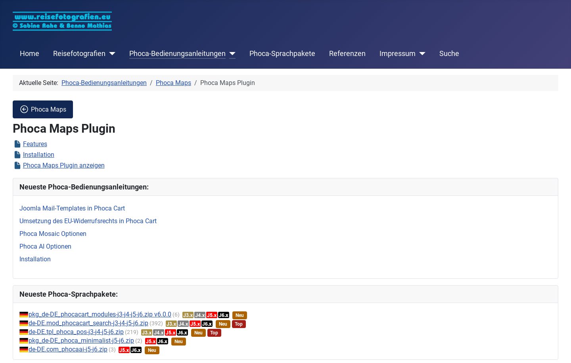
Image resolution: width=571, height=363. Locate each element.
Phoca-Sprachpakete (282, 54)
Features (35, 144)
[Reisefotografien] (110, 53)
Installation (38, 154)
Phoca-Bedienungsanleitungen (177, 54)
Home (29, 54)
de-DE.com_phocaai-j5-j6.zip (68, 349)
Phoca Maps (42, 109)
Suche (449, 54)
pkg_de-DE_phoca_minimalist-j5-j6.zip (81, 340)
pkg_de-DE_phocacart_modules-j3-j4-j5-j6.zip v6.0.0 (100, 314)
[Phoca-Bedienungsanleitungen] (231, 53)
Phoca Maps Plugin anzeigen (64, 165)
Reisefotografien (79, 54)
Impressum (397, 54)
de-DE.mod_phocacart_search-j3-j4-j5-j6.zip (88, 323)
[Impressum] (420, 53)
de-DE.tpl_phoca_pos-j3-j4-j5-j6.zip (76, 332)
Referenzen (347, 54)
